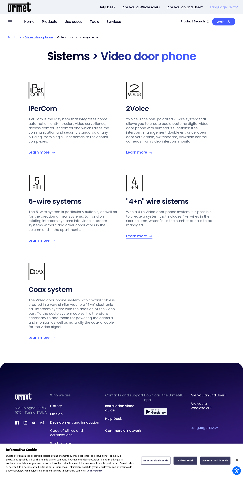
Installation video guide (119, 408)
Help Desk (113, 418)
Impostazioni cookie (155, 460)
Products (49, 21)
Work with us (61, 443)
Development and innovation (74, 422)
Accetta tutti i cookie (215, 460)
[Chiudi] (237, 460)
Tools (94, 21)
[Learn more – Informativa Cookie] (41, 152)
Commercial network (123, 430)
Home (29, 21)
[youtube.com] (34, 423)
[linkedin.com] (25, 423)
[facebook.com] (17, 423)
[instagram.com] (42, 423)
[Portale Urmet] (19, 6)
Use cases (73, 21)
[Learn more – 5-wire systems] (41, 240)
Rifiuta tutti (185, 460)
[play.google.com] (155, 411)
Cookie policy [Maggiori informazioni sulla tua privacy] (95, 470)
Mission (56, 414)
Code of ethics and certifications (66, 432)
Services (114, 21)
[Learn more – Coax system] (41, 337)
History (56, 405)
